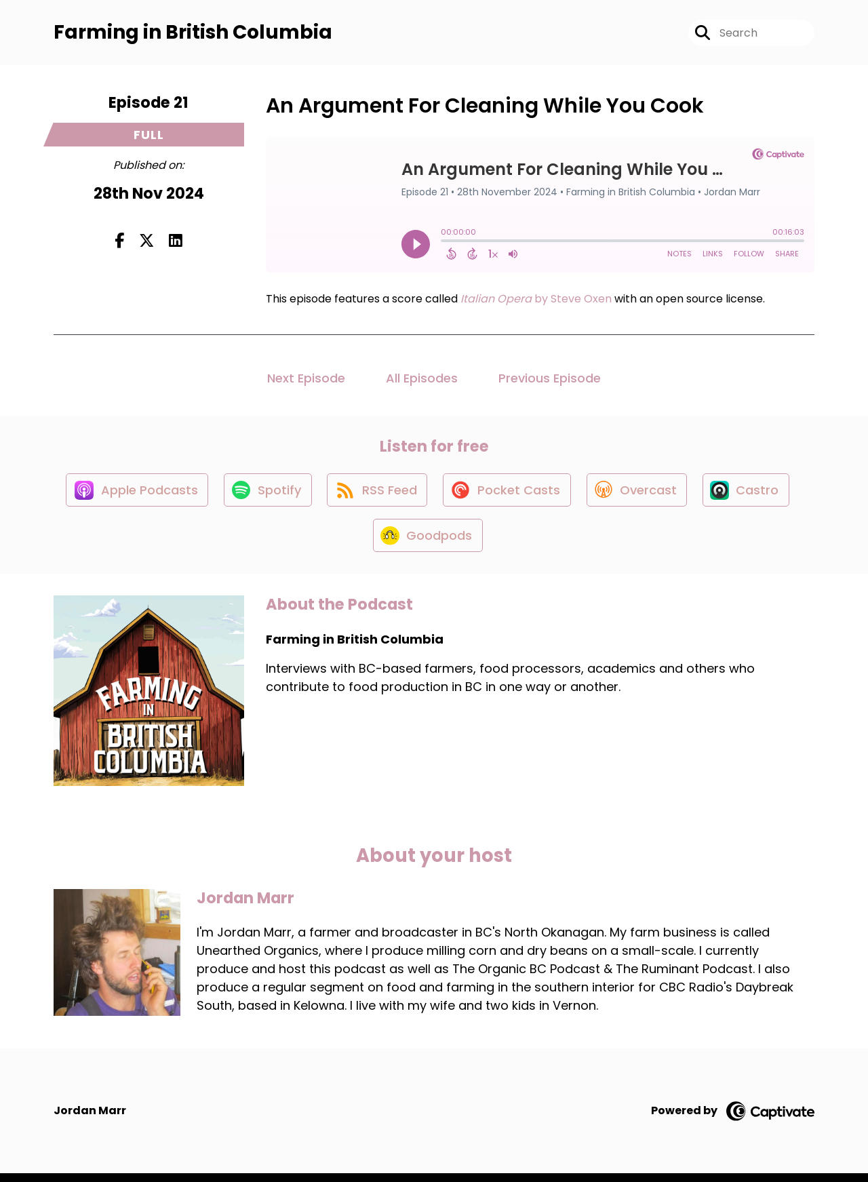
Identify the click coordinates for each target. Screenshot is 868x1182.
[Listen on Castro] (751, 494)
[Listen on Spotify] (264, 494)
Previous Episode (549, 380)
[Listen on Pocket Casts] (507, 494)
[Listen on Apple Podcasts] (131, 494)
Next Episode (306, 380)
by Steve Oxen (535, 301)
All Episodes (422, 380)
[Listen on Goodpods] (427, 543)
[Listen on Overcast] (640, 494)
